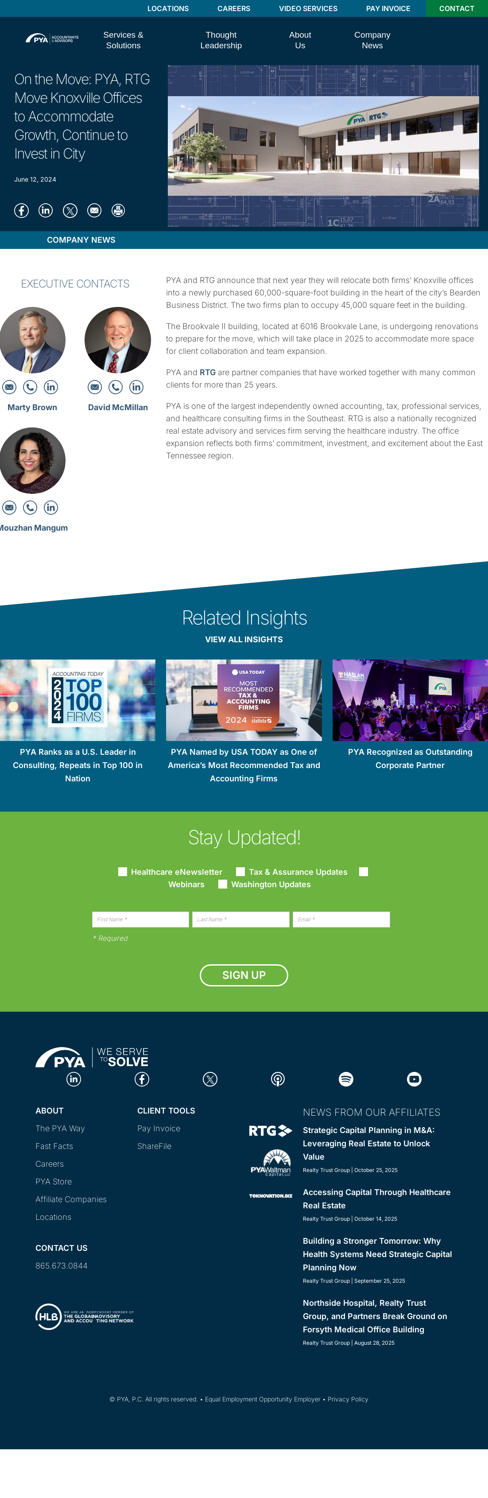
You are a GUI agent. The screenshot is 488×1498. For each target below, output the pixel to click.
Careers (233, 8)
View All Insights (244, 639)
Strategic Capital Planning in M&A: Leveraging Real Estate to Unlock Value (369, 1143)
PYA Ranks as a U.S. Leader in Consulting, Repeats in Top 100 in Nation (78, 765)
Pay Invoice (388, 8)
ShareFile (154, 1146)
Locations (168, 8)
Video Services (308, 8)
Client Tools (166, 1110)
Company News (81, 239)
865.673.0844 (61, 1265)
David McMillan (118, 407)
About (49, 1110)
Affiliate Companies (71, 1199)
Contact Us (61, 1248)
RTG (208, 372)
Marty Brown (32, 407)
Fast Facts (54, 1146)
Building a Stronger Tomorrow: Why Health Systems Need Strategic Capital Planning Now (377, 1254)
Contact (457, 8)
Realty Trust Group (326, 1170)
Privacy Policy (348, 1399)
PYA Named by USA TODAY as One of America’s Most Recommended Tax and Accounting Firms (244, 765)
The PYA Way (60, 1128)
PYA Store (53, 1181)
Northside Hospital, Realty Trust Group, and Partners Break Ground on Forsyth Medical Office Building (375, 1316)
